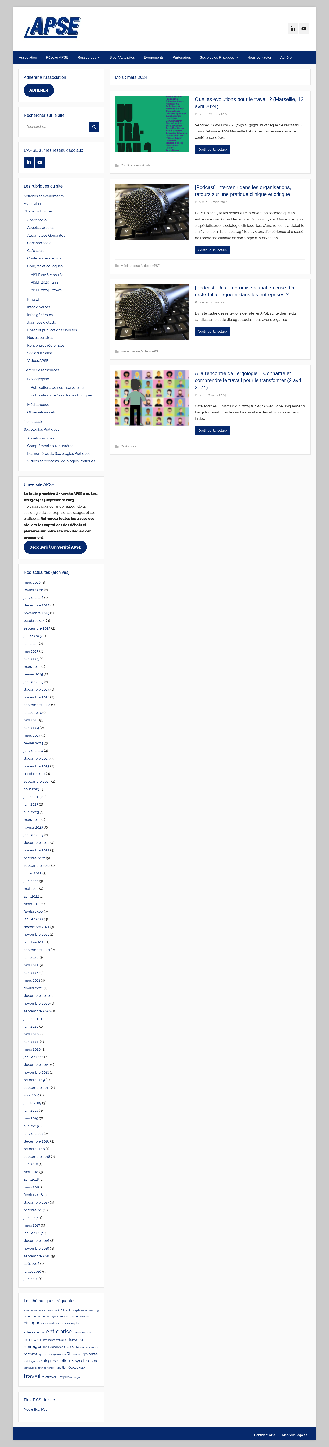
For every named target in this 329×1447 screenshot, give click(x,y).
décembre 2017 (36, 1202)
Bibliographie (38, 379)
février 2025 (33, 674)
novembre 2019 (36, 1072)
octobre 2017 (34, 1210)
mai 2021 (31, 965)
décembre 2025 (37, 605)
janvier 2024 (33, 751)
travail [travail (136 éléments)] (32, 1376)
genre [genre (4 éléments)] (88, 1332)
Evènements (154, 58)
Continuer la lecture (212, 150)
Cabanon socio (39, 243)
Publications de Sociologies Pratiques (62, 395)
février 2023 (33, 827)
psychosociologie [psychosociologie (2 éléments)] (47, 1354)
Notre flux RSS (35, 1409)
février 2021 (33, 988)
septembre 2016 (37, 1256)
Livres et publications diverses (52, 330)
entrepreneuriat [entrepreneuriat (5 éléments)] (34, 1332)
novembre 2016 (36, 1248)
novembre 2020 (37, 1003)
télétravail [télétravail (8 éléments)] (49, 1377)
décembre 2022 (37, 843)
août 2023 (32, 789)
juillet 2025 (33, 636)
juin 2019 (31, 1110)
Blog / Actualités (122, 58)
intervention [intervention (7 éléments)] (75, 1340)
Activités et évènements (44, 196)
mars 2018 (32, 1187)
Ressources (89, 58)
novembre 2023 (36, 766)
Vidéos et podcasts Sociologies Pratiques (61, 461)
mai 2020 (31, 1034)
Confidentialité (264, 1435)
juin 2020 (31, 1026)
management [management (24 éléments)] (37, 1346)
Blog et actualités (38, 211)
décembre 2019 (36, 1064)
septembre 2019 (37, 1088)
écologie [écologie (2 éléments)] (75, 1377)
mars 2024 (32, 735)
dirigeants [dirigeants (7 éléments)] (48, 1323)
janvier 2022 (33, 919)
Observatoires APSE (43, 412)
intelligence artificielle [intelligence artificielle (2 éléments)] (54, 1340)
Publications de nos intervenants (57, 387)
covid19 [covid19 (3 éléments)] (50, 1316)
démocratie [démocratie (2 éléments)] (62, 1323)
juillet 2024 (33, 712)
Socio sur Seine (39, 353)
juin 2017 (31, 1218)
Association (28, 58)
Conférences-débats (135, 165)
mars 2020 (32, 1049)
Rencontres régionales (45, 345)
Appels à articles (40, 227)
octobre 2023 (34, 774)
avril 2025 (31, 659)
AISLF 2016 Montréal (47, 275)
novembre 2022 (36, 850)
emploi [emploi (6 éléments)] (74, 1323)
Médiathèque (130, 266)
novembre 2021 (36, 934)
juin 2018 (31, 1164)
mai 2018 (31, 1172)
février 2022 (33, 911)
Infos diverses (38, 307)
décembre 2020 (37, 996)
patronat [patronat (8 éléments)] (30, 1354)
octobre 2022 (34, 858)
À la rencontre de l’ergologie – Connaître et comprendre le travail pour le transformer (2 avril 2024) (248, 380)
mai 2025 (31, 651)
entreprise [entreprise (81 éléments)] (59, 1331)
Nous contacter (259, 58)
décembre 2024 (37, 689)
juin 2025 (31, 643)
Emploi (33, 299)
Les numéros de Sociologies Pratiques (58, 453)
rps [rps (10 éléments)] (85, 1354)
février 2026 (33, 590)
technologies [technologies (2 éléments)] (30, 1368)
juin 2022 (31, 881)
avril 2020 (31, 1042)
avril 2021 (31, 973)
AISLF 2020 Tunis (44, 282)
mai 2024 (31, 720)
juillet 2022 (33, 873)
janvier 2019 (33, 1133)
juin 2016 (31, 1279)
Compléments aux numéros (50, 446)
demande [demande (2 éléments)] (84, 1316)
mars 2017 (32, 1225)
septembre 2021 (37, 950)
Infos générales (40, 315)
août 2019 (31, 1095)
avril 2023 (31, 812)
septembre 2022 (37, 865)
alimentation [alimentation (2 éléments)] (50, 1310)
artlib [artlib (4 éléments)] (69, 1310)
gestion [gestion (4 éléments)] (28, 1339)
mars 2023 (32, 819)
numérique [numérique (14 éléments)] (74, 1346)
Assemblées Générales (46, 235)
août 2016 (31, 1264)
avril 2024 (31, 728)
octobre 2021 (34, 942)
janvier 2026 (33, 598)
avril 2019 (31, 1126)
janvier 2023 (33, 835)
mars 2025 (32, 667)
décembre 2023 (37, 758)
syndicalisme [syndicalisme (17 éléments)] (86, 1360)
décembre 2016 (36, 1240)
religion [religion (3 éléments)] (61, 1354)
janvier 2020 (33, 1057)
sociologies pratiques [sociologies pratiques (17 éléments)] (54, 1360)
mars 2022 (32, 904)
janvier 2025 (33, 682)
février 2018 (33, 1195)
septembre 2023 (37, 781)
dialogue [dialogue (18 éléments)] (32, 1322)
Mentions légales (294, 1435)
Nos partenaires (40, 338)
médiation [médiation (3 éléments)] (57, 1347)
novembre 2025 (36, 613)
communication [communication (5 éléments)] (34, 1316)
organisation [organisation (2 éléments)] (91, 1347)
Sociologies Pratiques (219, 58)
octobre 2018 (34, 1149)
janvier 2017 (33, 1233)
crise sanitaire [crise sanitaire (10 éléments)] (66, 1316)
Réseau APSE (57, 58)
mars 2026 (32, 582)
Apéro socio (37, 220)
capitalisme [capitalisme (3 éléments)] (80, 1310)
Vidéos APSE (150, 266)
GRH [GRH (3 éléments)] (36, 1339)
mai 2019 (31, 1118)
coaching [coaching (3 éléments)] (93, 1310)
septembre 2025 (37, 628)
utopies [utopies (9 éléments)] (63, 1377)
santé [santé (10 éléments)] (93, 1354)
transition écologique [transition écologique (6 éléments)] (69, 1367)
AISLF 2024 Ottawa (46, 290)
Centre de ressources (41, 370)
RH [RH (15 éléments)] (69, 1353)
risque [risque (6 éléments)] (77, 1354)
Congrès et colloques (45, 266)
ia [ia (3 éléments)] (41, 1339)
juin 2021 (31, 957)
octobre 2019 (34, 1080)
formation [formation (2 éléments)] (78, 1332)
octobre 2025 (34, 620)
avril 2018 (31, 1179)
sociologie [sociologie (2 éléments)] (29, 1361)
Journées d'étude (41, 322)
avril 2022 (31, 896)
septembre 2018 (37, 1156)
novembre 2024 (36, 697)
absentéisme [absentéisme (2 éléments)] (30, 1310)
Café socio (128, 446)
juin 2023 (31, 804)
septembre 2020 (37, 1011)
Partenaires (181, 58)
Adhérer (286, 58)
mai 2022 (31, 888)
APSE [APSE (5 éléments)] (61, 1310)
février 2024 (33, 743)
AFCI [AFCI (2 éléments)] (40, 1310)
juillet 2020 (33, 1019)
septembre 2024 (37, 705)
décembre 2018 (36, 1141)
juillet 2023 (33, 797)
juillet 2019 (32, 1103)
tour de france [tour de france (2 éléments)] (46, 1368)
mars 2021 (32, 980)
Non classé (33, 422)
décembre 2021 (36, 927)
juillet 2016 (32, 1271)
